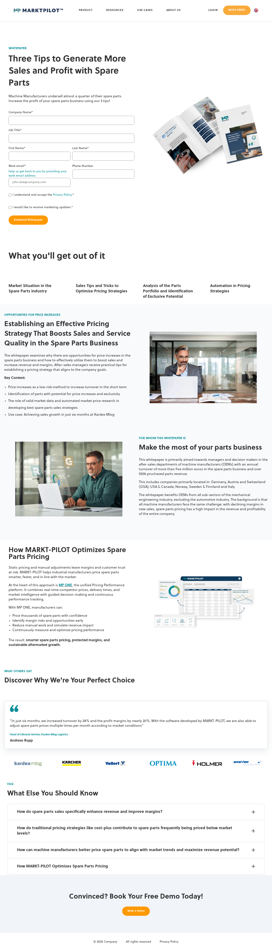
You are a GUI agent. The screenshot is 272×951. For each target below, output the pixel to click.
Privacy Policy (62, 195)
